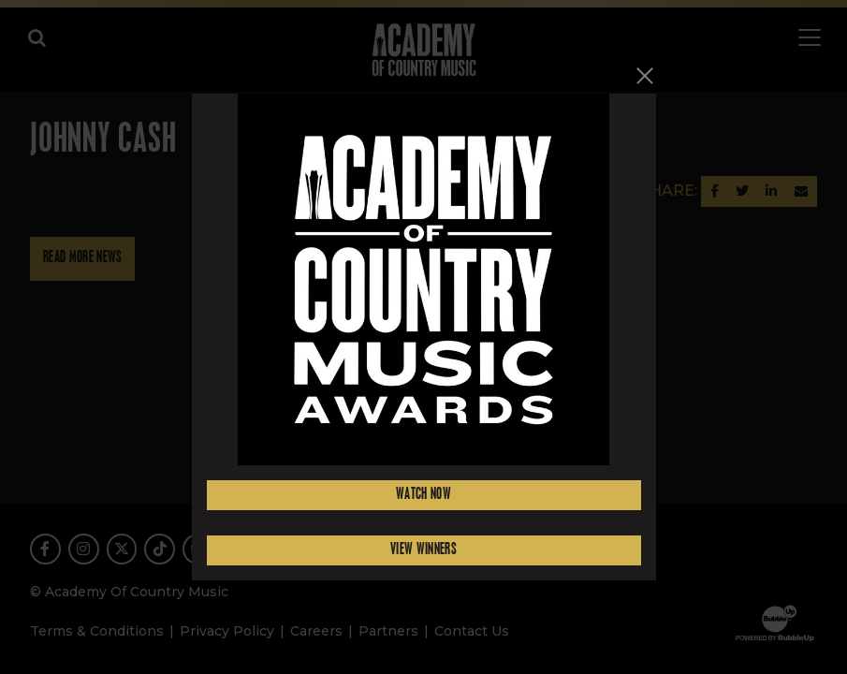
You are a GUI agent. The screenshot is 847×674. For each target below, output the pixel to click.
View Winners (423, 550)
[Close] (644, 75)
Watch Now (423, 495)
